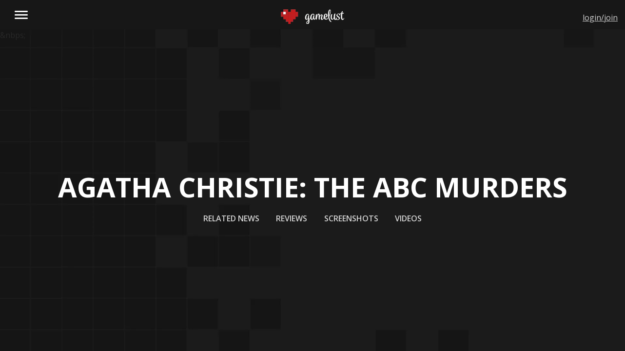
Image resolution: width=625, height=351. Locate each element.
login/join (600, 17)
